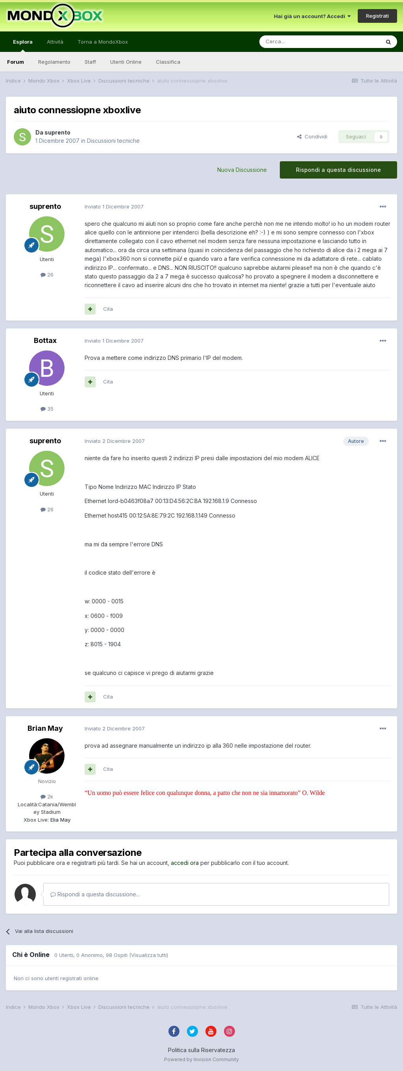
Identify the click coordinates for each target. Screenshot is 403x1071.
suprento (57, 132)
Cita (108, 309)
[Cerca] (296, 41)
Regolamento (54, 62)
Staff (90, 62)
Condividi (312, 136)
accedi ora (185, 862)
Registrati (377, 16)
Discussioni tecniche (113, 140)
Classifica (168, 62)
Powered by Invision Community (201, 1059)
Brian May (45, 728)
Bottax (45, 340)
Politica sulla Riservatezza (201, 1050)
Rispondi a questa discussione (338, 169)
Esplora (23, 45)
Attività (55, 42)
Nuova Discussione (242, 169)
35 (47, 409)
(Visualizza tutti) (148, 955)
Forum (15, 62)
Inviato (114, 206)
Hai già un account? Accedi (312, 16)
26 (47, 274)
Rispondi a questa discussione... (95, 894)
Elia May (59, 820)
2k (47, 796)
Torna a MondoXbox (103, 42)
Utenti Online (126, 62)
